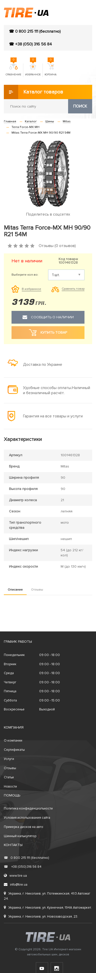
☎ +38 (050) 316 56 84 (30, 44)
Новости (10, 786)
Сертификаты (14, 750)
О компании (13, 740)
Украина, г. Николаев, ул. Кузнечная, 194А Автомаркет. (48, 908)
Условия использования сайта (27, 818)
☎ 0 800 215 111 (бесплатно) (35, 31)
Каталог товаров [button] (33, 92)
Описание (15, 590)
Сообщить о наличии (48, 317)
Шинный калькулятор (20, 836)
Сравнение (13, 69)
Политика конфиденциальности (28, 808)
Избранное (33, 69)
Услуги (9, 759)
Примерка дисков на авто (23, 827)
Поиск (80, 106)
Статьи (9, 777)
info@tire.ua (15, 885)
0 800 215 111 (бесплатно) (26, 858)
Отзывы (37, 590)
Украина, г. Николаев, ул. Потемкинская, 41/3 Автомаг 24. (47, 896)
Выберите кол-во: (25, 275)
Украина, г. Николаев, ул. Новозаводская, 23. (41, 917)
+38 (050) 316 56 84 (22, 867)
